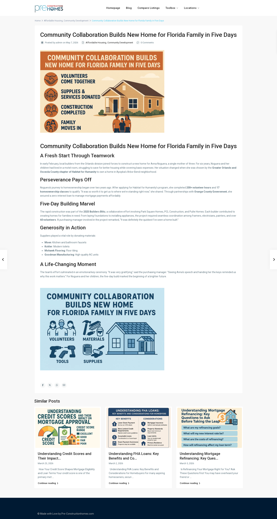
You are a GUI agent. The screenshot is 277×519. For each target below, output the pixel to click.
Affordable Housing (53, 20)
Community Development (76, 20)
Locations (190, 8)
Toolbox (170, 8)
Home (38, 20)
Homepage (113, 8)
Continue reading (48, 483)
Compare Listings (149, 8)
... (53, 477)
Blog (129, 8)
